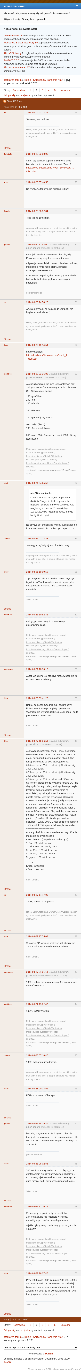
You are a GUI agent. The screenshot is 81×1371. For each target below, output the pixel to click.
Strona (7, 148)
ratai (6, 483)
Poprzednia (19, 90)
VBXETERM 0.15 (13, 35)
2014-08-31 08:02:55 (37, 1163)
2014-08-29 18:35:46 (37, 1123)
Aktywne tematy (12, 19)
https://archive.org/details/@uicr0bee (44, 456)
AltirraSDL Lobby (12, 53)
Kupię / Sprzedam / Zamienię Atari (43, 80)
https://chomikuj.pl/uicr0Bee (39, 452)
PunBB (49, 1353)
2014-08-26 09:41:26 (37, 698)
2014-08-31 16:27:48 (37, 1273)
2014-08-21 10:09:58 (37, 572)
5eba (6, 182)
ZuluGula (8, 154)
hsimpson (8, 669)
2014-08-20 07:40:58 (37, 182)
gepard (7, 245)
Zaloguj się (9, 95)
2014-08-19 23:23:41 (37, 112)
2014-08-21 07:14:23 (37, 538)
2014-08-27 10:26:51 (37, 741)
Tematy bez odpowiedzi (34, 19)
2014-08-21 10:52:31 (37, 614)
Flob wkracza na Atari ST (17, 67)
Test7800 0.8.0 (11, 60)
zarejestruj (24, 95)
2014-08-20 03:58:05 (37, 154)
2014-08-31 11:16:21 (37, 1206)
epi (5, 113)
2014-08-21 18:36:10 (37, 669)
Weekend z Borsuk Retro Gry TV (21, 42)
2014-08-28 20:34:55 (37, 1088)
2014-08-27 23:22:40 (37, 1004)
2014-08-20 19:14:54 (37, 345)
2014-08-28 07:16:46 (37, 1055)
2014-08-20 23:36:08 (37, 374)
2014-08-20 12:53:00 (37, 244)
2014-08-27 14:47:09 (37, 895)
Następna (65, 90)
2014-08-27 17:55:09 (37, 936)
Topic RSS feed (15, 101)
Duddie (7, 211)
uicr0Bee (8, 374)
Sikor (6, 572)
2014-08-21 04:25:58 (37, 483)
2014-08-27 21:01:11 (37, 972)
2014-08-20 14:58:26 (37, 302)
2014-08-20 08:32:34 (37, 211)
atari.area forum (14, 6)
